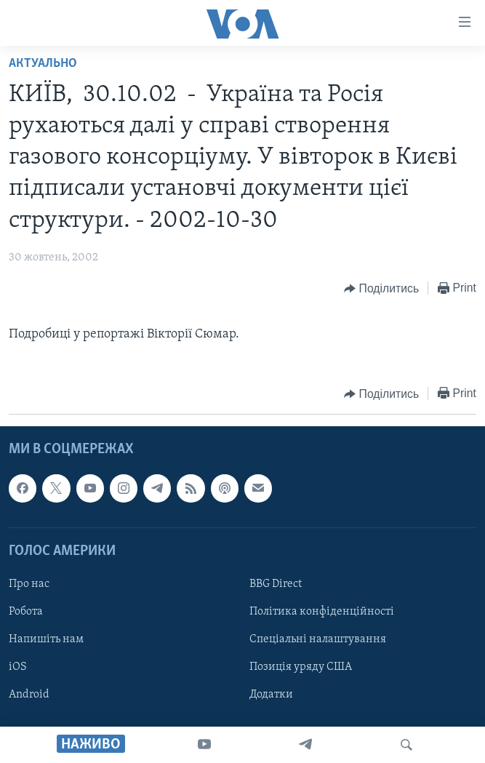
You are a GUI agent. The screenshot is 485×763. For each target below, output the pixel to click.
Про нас (29, 584)
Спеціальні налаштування (317, 639)
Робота (26, 612)
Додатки (271, 695)
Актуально (43, 64)
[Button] (381, 289)
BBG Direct (275, 584)
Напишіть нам (46, 639)
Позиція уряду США (300, 668)
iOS (18, 668)
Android (29, 695)
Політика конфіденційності (321, 612)
